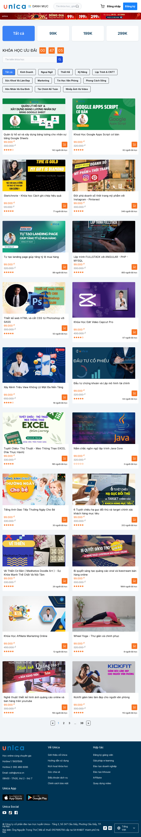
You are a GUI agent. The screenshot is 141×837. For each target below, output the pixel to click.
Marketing (43, 80)
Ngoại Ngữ (47, 72)
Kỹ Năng (82, 72)
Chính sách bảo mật (58, 783)
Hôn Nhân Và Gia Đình (17, 89)
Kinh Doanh (26, 72)
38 (81, 723)
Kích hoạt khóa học (58, 766)
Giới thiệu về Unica (57, 755)
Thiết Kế (65, 72)
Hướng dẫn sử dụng (58, 760)
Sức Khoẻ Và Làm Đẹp (17, 80)
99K (53, 33)
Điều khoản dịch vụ (58, 777)
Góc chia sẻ (54, 772)
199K (87, 33)
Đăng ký (130, 6)
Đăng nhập (114, 6)
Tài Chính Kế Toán (48, 89)
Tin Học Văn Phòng (67, 80)
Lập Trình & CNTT (105, 72)
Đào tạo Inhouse (101, 772)
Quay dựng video (102, 783)
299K (122, 33)
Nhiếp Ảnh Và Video (77, 89)
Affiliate (97, 777)
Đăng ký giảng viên (103, 755)
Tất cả (18, 33)
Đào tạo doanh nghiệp (105, 766)
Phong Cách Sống (96, 80)
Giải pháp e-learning (103, 760)
